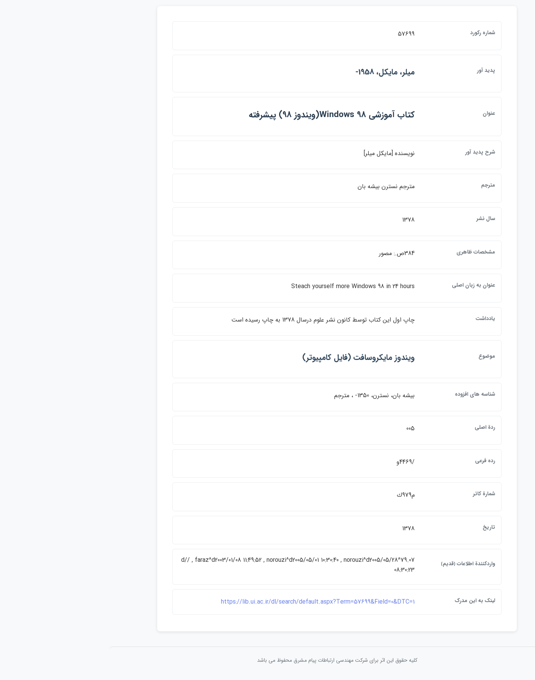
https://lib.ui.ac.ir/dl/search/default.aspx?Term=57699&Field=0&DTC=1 (248, 602)
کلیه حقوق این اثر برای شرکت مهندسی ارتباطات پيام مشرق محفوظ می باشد (268, 660)
